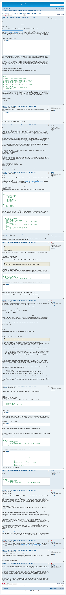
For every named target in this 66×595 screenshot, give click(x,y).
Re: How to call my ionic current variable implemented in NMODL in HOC (19, 106)
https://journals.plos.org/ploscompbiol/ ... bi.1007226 (14, 32)
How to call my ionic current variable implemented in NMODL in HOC (21, 13)
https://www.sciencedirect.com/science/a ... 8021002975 (12, 29)
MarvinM (52, 106)
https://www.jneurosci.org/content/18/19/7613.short (33, 181)
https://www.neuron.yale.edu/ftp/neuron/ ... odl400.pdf (12, 260)
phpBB (30, 590)
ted (51, 124)
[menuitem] (8, 8)
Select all (7, 40)
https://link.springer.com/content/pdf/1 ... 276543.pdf (12, 531)
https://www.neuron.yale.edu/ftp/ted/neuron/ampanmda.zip (32, 544)
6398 (54, 244)
